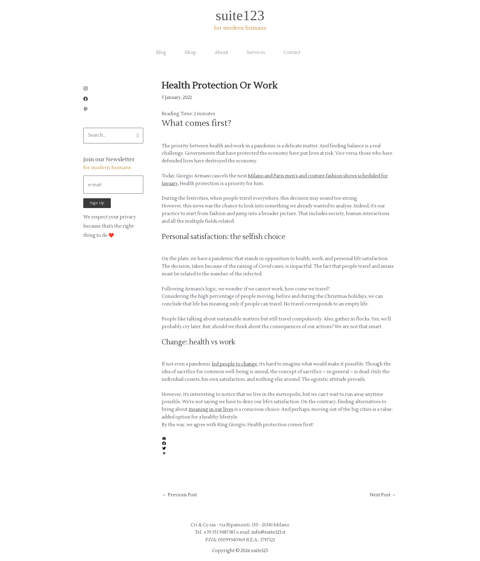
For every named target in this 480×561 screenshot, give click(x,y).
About (221, 52)
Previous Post (179, 495)
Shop (190, 52)
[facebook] (87, 100)
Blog (161, 52)
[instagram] (87, 89)
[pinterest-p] (85, 110)
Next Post (383, 495)
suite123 (240, 15)
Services (256, 52)
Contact (292, 52)
